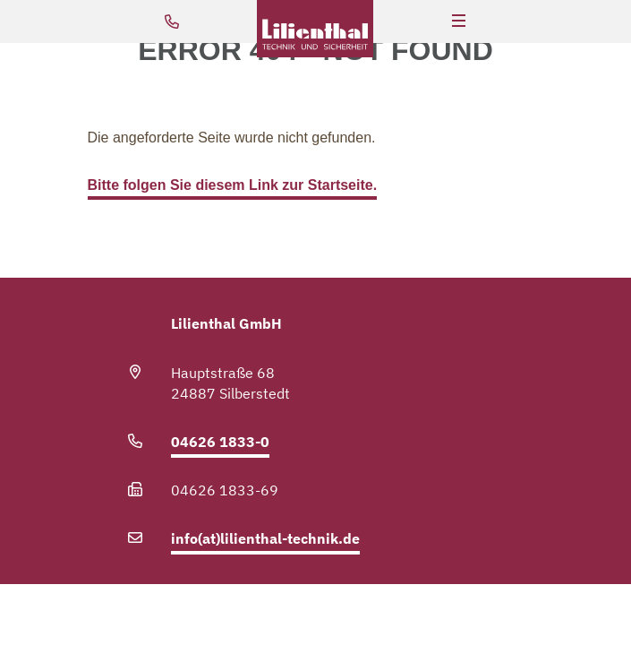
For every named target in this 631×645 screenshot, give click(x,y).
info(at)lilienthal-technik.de (265, 538)
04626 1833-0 (220, 442)
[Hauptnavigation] (459, 22)
